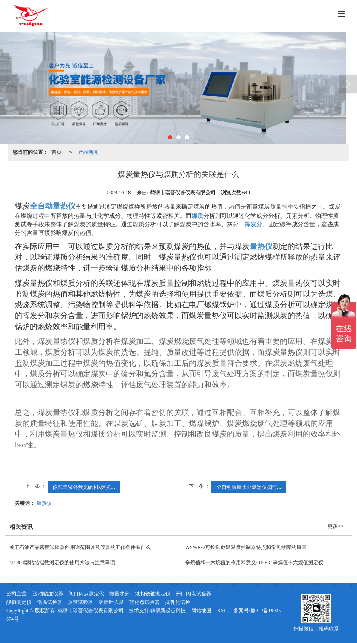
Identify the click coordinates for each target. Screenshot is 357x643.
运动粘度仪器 (48, 594)
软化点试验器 (144, 602)
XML (222, 611)
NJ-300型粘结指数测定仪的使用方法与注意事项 (62, 562)
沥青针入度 (111, 602)
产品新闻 (88, 152)
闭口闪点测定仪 (86, 594)
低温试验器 (49, 602)
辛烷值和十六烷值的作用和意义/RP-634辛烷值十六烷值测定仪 (254, 562)
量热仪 (44, 503)
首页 (56, 152)
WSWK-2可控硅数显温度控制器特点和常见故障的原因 (245, 547)
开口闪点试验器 (193, 594)
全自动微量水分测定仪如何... (248, 487)
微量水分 (119, 594)
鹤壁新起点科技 (168, 611)
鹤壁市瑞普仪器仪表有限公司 (90, 611)
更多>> (336, 526)
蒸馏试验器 (80, 602)
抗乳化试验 (177, 602)
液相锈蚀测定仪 (153, 594)
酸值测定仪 (19, 602)
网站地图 (201, 611)
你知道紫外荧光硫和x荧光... (84, 487)
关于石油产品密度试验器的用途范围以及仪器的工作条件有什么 (80, 547)
